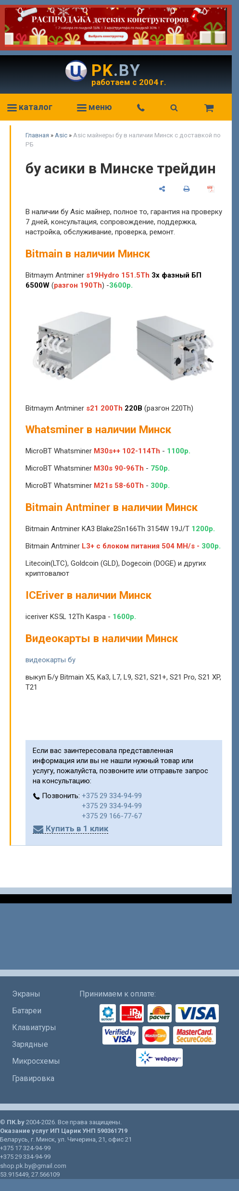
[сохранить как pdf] (211, 188)
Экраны (26, 993)
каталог (29, 107)
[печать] (186, 188)
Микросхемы (36, 1061)
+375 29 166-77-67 (112, 816)
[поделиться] (162, 188)
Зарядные (30, 1044)
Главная (37, 135)
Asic (61, 135)
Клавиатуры (34, 1027)
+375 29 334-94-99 (112, 795)
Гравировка (33, 1078)
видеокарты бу (50, 660)
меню (94, 107)
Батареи (26, 1010)
